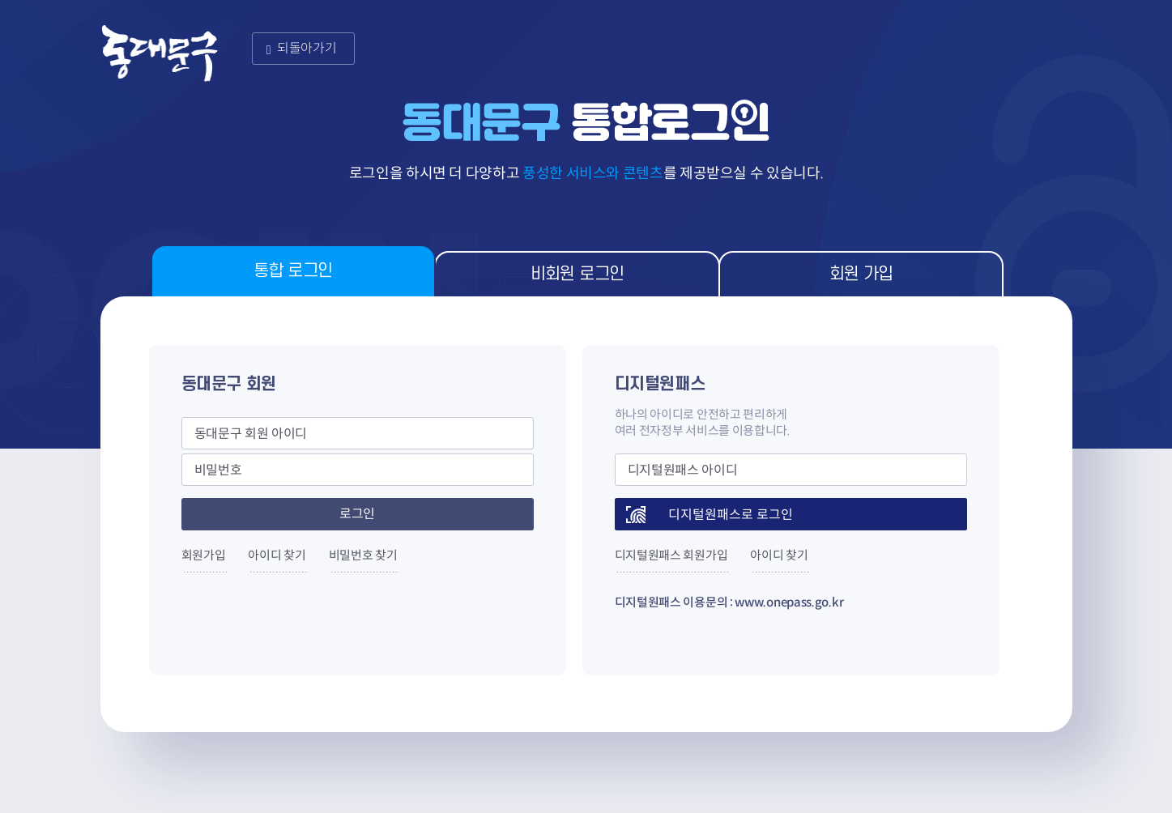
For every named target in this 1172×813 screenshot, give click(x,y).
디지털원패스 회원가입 (671, 555)
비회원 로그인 (577, 274)
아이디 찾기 (276, 555)
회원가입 (203, 555)
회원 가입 (861, 274)
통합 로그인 (293, 271)
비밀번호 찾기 (363, 555)
